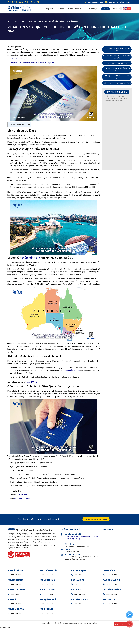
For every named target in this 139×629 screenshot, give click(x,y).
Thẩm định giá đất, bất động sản (117, 49)
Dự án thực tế (93, 9)
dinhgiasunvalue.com (22, 499)
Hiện (27, 125)
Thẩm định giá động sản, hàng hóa (117, 77)
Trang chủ (48, 9)
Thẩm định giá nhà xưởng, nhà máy (117, 69)
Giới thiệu (60, 9)
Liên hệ (115, 9)
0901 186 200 (32, 382)
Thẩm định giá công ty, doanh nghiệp (117, 57)
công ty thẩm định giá (71, 370)
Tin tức (105, 9)
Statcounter (5, 627)
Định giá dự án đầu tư (117, 63)
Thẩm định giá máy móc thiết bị (117, 83)
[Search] (120, 8)
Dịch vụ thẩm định (76, 9)
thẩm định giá (31, 257)
